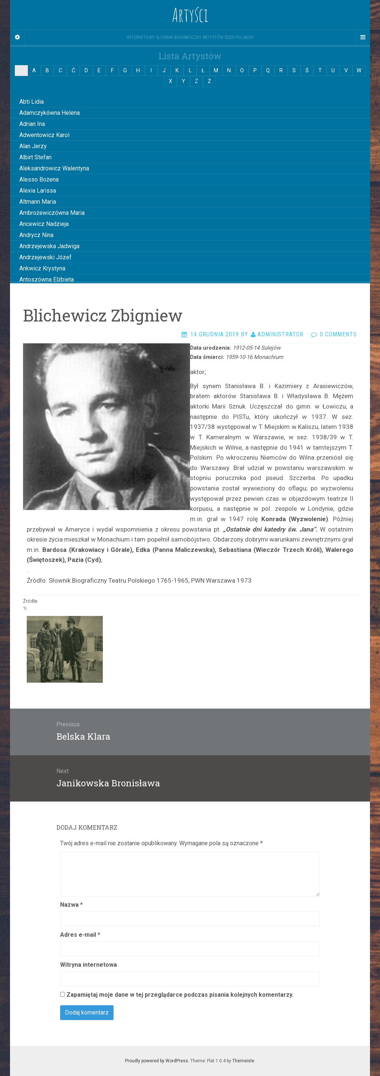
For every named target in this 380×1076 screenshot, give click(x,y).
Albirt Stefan (35, 157)
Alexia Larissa (37, 190)
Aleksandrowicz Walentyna (54, 168)
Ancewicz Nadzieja (44, 223)
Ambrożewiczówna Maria (52, 212)
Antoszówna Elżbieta (46, 279)
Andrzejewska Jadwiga (49, 246)
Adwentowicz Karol (44, 135)
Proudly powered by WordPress (156, 1060)
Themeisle (243, 1060)
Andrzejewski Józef (45, 257)
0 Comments (338, 334)
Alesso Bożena (39, 179)
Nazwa (71, 904)
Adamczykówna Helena (49, 112)
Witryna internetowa (88, 964)
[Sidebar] (17, 37)
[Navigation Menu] (362, 37)
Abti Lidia (31, 101)
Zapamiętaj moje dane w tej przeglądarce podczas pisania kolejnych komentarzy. (180, 994)
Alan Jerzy (33, 146)
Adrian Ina (32, 123)
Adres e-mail (80, 934)
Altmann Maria (37, 201)
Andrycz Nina (36, 235)
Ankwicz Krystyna (42, 268)
